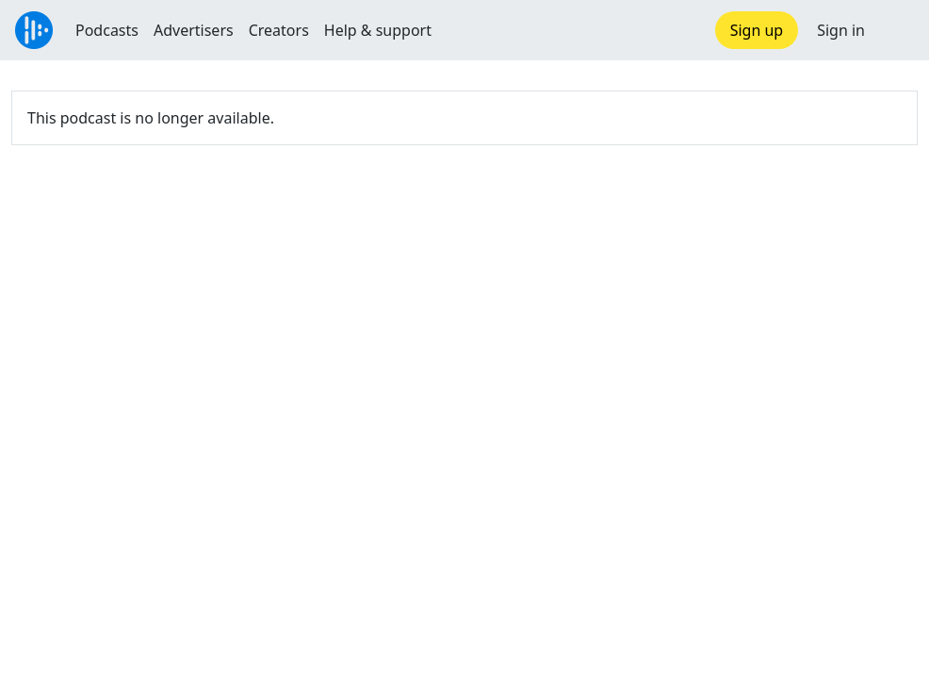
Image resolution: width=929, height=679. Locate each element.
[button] (897, 30)
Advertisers (194, 30)
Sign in (841, 30)
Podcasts (107, 30)
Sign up (757, 30)
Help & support (378, 30)
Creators (279, 30)
